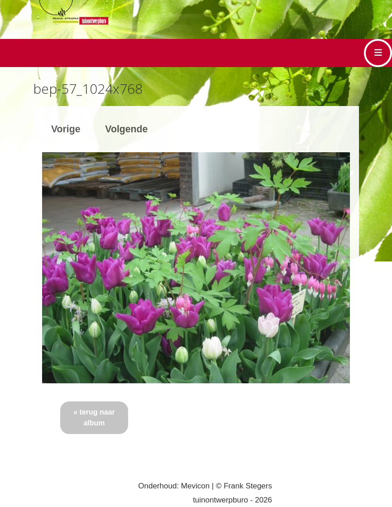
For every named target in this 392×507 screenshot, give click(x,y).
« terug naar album (94, 417)
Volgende (126, 129)
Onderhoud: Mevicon (174, 486)
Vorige (66, 129)
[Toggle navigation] (378, 53)
